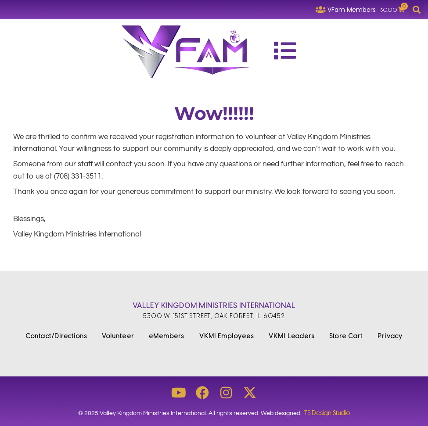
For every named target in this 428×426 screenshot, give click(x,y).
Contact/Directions (56, 336)
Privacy (390, 336)
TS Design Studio (327, 413)
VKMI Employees (226, 336)
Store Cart (346, 336)
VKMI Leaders (291, 336)
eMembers (166, 336)
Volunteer (118, 336)
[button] (416, 10)
